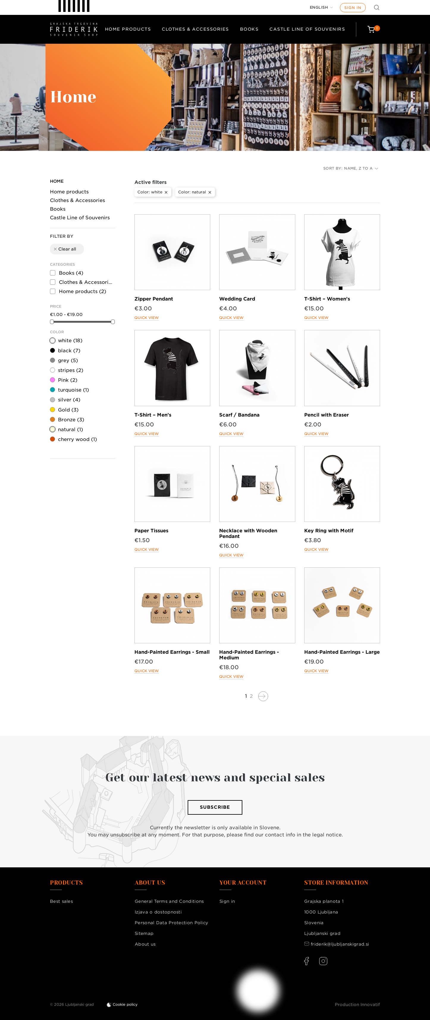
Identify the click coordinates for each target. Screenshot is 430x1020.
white (70, 340)
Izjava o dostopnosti (158, 912)
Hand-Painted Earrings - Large (342, 652)
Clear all (64, 249)
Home (57, 181)
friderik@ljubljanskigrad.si (340, 944)
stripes (70, 370)
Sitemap (144, 933)
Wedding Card (237, 299)
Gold (68, 410)
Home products (128, 29)
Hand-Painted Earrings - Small (172, 652)
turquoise (73, 390)
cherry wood (77, 439)
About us (145, 944)
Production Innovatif (357, 1004)
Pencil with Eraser (326, 415)
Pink (67, 380)
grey (68, 360)
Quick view (146, 317)
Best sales (61, 901)
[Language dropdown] (321, 7)
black (69, 350)
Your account (242, 883)
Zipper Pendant (153, 299)
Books (249, 29)
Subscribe (215, 807)
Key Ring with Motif (328, 531)
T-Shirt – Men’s (152, 415)
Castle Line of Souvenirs (307, 29)
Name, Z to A (361, 168)
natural (70, 429)
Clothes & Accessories (195, 29)
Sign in (352, 7)
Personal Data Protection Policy (171, 922)
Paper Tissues (151, 531)
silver (69, 400)
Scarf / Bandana (239, 415)
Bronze (71, 420)
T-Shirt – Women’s (327, 299)
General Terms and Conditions (169, 901)
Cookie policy (125, 1004)
